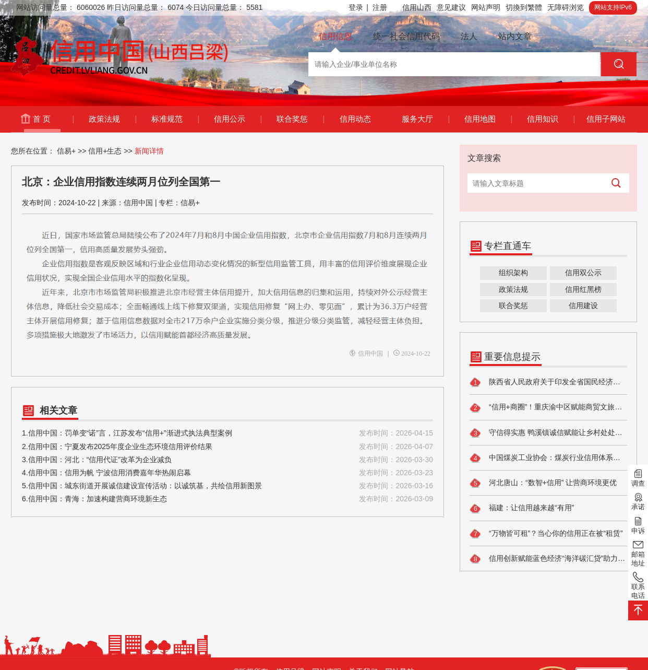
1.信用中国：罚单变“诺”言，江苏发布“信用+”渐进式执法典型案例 (227, 433)
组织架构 (513, 272)
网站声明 (485, 7)
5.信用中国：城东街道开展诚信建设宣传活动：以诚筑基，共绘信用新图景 (227, 485)
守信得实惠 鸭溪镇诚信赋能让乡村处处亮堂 (548, 433)
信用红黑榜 (583, 289)
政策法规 (112, 119)
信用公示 (237, 119)
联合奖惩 (300, 119)
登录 (358, 7)
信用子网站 (606, 118)
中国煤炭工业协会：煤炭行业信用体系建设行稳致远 (548, 458)
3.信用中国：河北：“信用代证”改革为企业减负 (227, 459)
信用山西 (416, 7)
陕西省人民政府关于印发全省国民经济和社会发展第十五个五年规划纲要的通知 (548, 382)
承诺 (638, 501)
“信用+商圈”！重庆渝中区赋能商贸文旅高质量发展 (548, 408)
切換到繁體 (524, 7)
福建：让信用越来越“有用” (522, 508)
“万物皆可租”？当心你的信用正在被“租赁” (546, 533)
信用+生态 (105, 151)
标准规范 (175, 119)
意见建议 (451, 7)
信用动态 (355, 118)
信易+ (66, 151)
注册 (380, 7)
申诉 (638, 524)
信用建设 (583, 305)
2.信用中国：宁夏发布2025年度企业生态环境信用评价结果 (227, 446)
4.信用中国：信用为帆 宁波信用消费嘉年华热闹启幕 (227, 472)
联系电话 (638, 585)
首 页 (53, 119)
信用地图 (488, 119)
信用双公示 (583, 272)
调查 (638, 477)
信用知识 (550, 119)
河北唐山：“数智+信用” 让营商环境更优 (543, 483)
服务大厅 (425, 119)
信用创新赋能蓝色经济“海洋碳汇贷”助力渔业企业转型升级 (548, 559)
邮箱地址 (638, 552)
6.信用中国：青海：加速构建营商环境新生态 (227, 499)
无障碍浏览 (565, 7)
